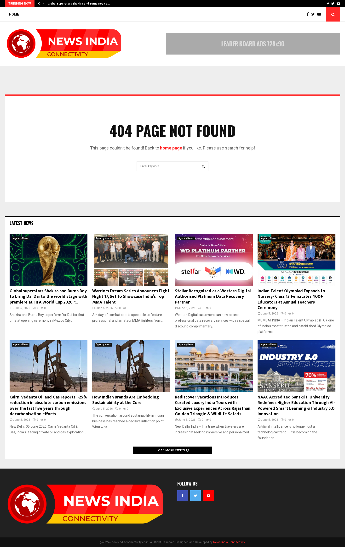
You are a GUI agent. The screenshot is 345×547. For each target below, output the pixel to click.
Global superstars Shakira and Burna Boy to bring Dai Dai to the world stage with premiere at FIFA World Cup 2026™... (48, 296)
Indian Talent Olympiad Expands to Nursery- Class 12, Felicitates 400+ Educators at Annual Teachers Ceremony (291, 299)
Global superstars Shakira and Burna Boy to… (79, 3)
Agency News (20, 238)
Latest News (21, 223)
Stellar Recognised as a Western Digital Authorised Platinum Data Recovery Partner (213, 296)
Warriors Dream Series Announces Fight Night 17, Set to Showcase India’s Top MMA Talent (130, 296)
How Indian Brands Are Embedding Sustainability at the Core (125, 400)
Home (14, 14)
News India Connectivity (229, 542)
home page (171, 147)
